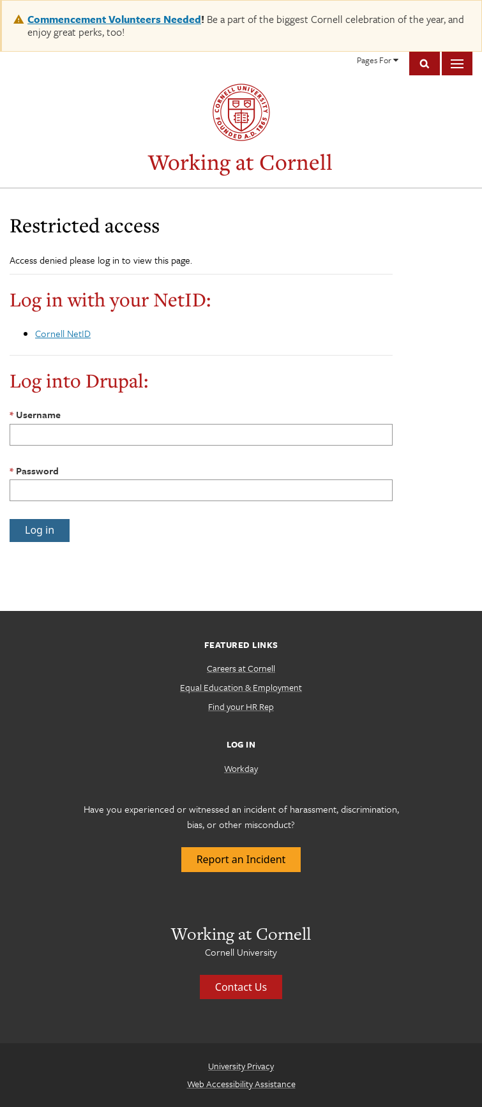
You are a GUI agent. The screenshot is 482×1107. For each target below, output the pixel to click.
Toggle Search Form (424, 63)
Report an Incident (241, 859)
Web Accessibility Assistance (241, 1083)
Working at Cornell (240, 161)
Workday (241, 768)
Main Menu (457, 63)
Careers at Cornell (241, 668)
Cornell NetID (63, 333)
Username (38, 414)
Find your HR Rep (241, 706)
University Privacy (241, 1066)
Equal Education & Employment (241, 687)
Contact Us (241, 987)
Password (37, 470)
